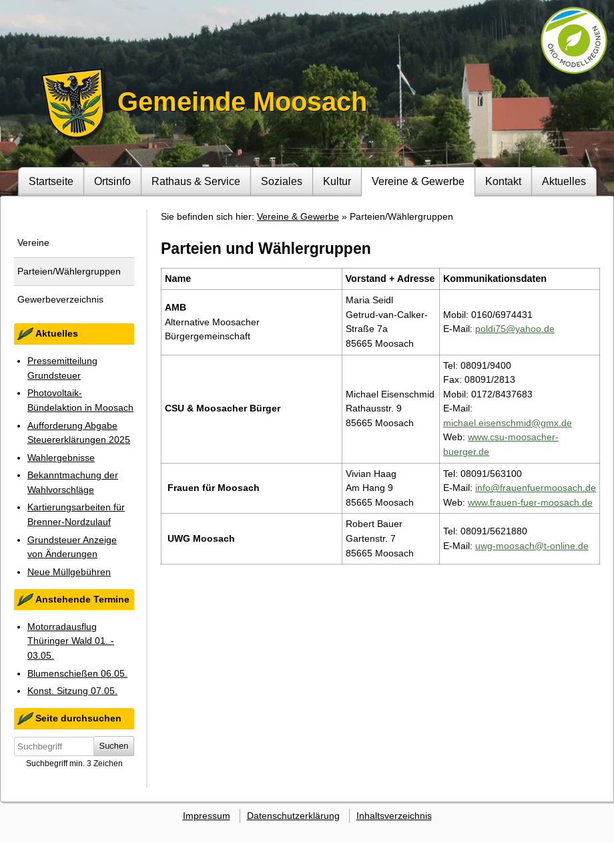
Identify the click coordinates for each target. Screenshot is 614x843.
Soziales (281, 181)
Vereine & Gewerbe (418, 181)
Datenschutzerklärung (293, 815)
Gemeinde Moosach (242, 101)
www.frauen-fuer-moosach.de (530, 502)
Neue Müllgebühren (69, 571)
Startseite (51, 181)
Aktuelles (564, 181)
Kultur (337, 181)
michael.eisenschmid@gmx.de (507, 422)
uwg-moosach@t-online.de (532, 545)
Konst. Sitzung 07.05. (72, 690)
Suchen (114, 746)
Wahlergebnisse (61, 457)
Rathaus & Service (195, 181)
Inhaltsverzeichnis (394, 815)
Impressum (206, 815)
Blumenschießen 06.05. (77, 673)
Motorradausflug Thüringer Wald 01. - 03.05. (70, 641)
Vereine (33, 242)
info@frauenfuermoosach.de (535, 487)
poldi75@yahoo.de (515, 328)
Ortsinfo (112, 181)
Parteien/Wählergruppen (69, 271)
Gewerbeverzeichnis (60, 299)
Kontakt (503, 181)
